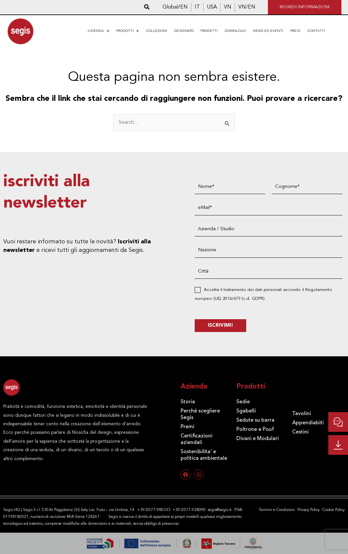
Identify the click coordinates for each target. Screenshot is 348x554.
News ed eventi (268, 31)
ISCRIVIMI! (220, 325)
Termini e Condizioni (277, 510)
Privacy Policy (308, 510)
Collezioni (156, 31)
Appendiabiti (308, 423)
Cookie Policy (333, 510)
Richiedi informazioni (305, 7)
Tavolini (301, 413)
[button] (147, 7)
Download (235, 31)
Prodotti (127, 31)
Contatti (316, 31)
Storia (188, 402)
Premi (187, 427)
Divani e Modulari (257, 438)
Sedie (243, 402)
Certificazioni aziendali (196, 439)
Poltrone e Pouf (255, 429)
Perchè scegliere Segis (200, 414)
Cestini (300, 432)
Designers (184, 31)
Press (295, 31)
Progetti (209, 31)
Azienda (99, 31)
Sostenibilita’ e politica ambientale (204, 455)
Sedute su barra (255, 420)
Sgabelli (246, 411)
